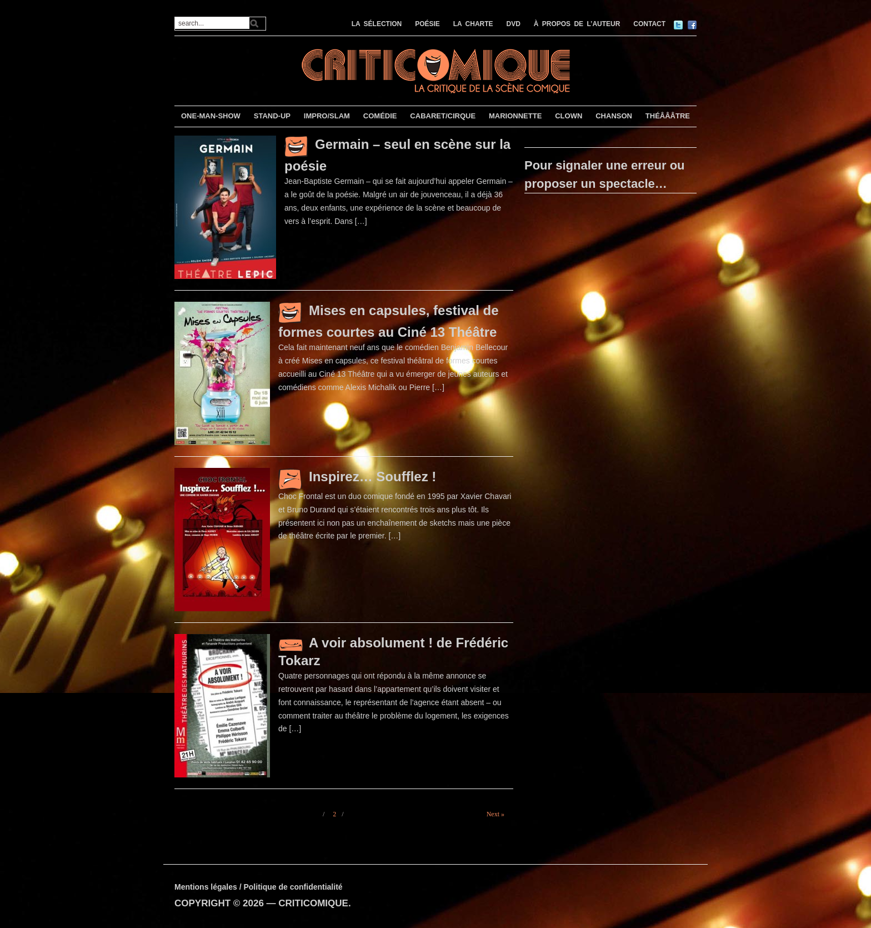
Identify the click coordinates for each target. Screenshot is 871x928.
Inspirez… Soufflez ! (372, 476)
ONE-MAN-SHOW (211, 116)
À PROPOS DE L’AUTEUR (577, 24)
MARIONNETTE (515, 116)
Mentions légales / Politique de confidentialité (258, 886)
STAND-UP (272, 116)
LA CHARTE (473, 24)
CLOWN (568, 116)
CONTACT (649, 24)
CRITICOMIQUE (313, 903)
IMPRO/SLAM (327, 116)
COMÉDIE (380, 116)
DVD (513, 24)
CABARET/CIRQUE (442, 116)
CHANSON (613, 116)
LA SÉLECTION (377, 24)
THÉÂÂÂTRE (667, 116)
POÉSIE (427, 24)
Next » (495, 814)
